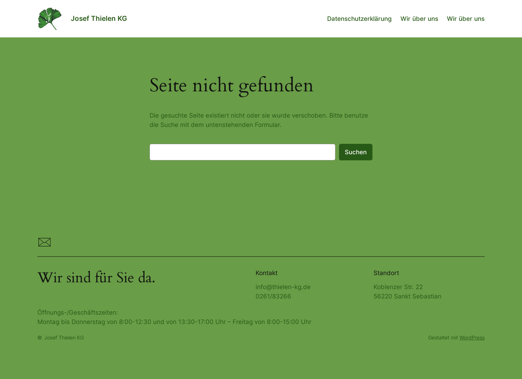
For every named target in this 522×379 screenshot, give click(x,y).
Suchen (356, 152)
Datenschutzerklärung (359, 18)
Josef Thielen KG (99, 18)
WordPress (472, 337)
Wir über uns (419, 18)
